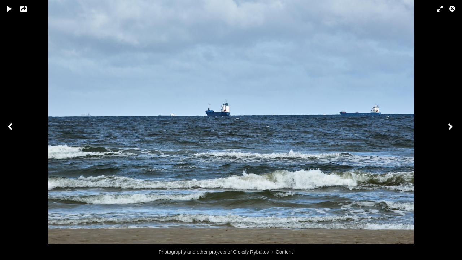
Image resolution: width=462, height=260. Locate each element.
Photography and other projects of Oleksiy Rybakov (213, 252)
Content (284, 252)
